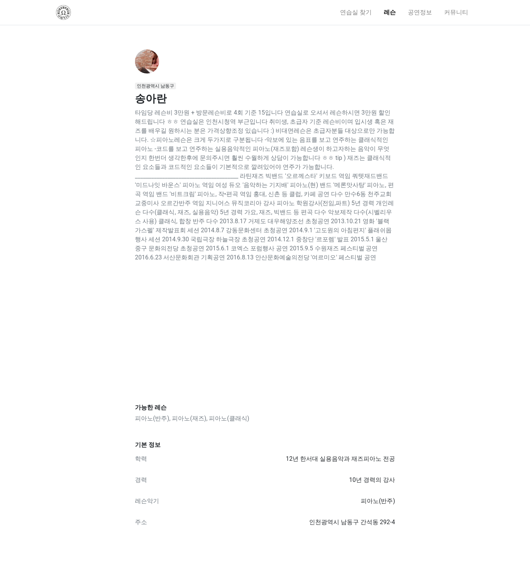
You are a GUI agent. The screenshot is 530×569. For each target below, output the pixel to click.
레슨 (390, 12)
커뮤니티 (456, 12)
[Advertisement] (265, 333)
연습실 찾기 (356, 12)
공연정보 (420, 12)
